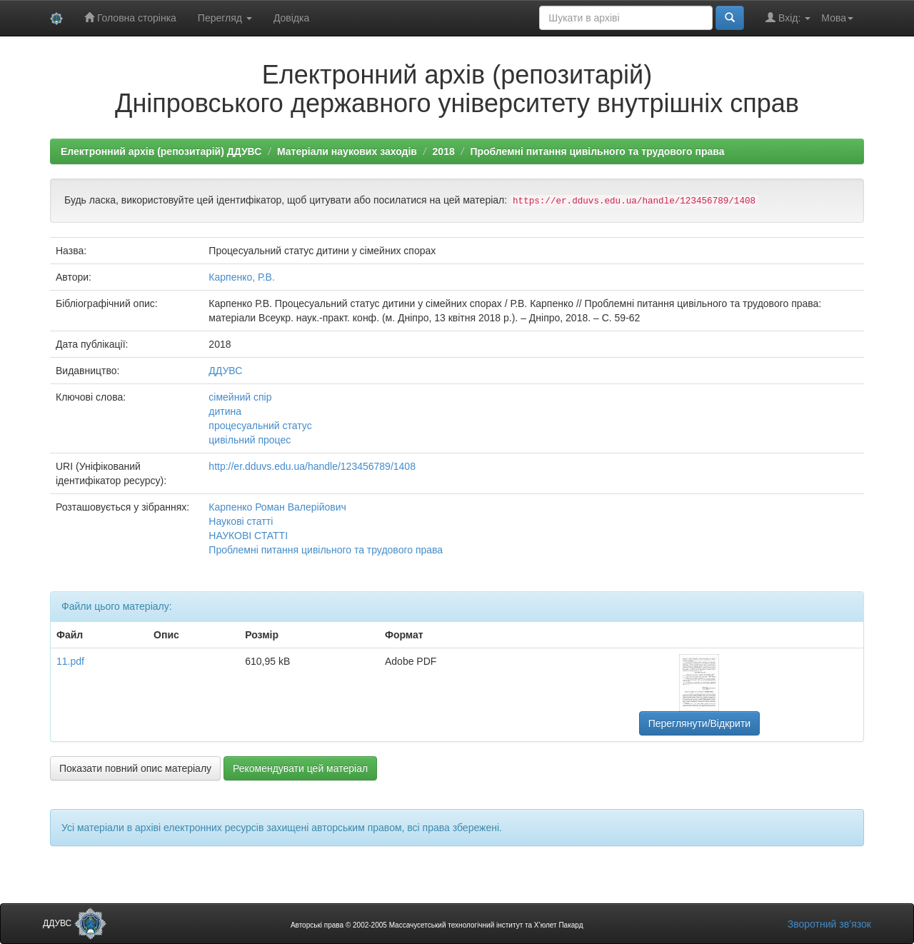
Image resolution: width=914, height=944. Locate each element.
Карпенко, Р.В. (241, 277)
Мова (837, 18)
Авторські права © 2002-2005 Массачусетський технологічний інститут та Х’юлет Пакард (437, 925)
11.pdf (70, 661)
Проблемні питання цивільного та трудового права (597, 151)
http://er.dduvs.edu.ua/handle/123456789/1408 (312, 466)
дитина (225, 411)
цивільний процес (250, 440)
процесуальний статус (260, 425)
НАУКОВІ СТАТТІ (248, 535)
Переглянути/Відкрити (699, 723)
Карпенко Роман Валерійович (277, 507)
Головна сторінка (130, 17)
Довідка (291, 18)
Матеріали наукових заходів (347, 151)
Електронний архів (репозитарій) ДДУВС (161, 151)
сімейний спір (240, 397)
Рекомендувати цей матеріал (300, 768)
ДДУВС (225, 370)
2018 (444, 151)
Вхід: (787, 17)
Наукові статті (241, 521)
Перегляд (225, 18)
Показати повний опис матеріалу (135, 768)
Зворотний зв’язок (829, 924)
